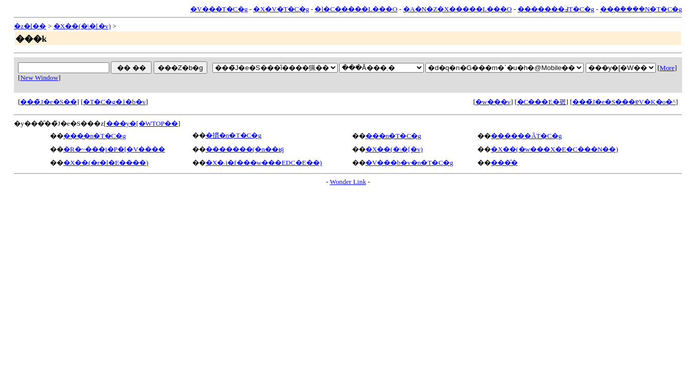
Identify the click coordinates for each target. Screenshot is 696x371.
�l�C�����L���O (355, 9)
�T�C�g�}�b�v (114, 102)
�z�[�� (30, 26)
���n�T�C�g (393, 136)
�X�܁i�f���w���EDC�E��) (264, 162)
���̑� (504, 162)
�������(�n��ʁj (245, 149)
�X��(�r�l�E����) (105, 162)
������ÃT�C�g (526, 136)
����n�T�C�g (94, 136)
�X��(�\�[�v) (82, 26)
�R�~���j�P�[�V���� (114, 149)
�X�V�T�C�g (281, 9)
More (667, 68)
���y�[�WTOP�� (142, 123)
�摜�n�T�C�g (233, 135)
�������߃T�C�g (556, 9)
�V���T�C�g (218, 9)
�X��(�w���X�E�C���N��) (554, 149)
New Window (39, 77)
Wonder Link (348, 181)
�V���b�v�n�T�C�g (409, 162)
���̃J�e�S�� (48, 102)
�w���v (492, 102)
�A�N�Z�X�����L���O (457, 9)
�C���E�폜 (541, 102)
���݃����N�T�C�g (641, 9)
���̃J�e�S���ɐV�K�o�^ (624, 102)
